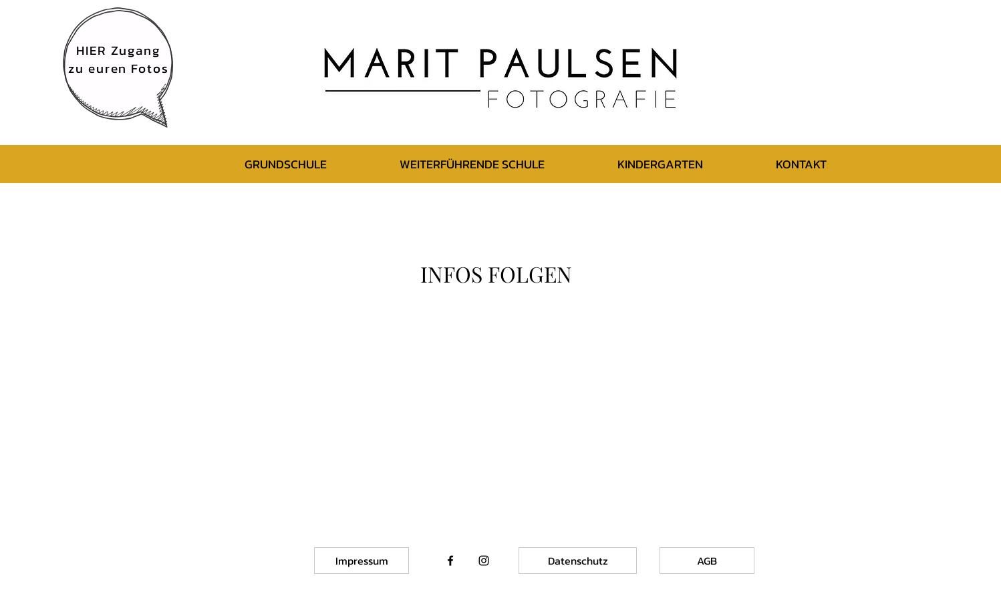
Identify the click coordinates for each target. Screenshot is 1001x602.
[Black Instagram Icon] (483, 560)
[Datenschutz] (578, 560)
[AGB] (707, 560)
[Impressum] (361, 560)
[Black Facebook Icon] (450, 560)
